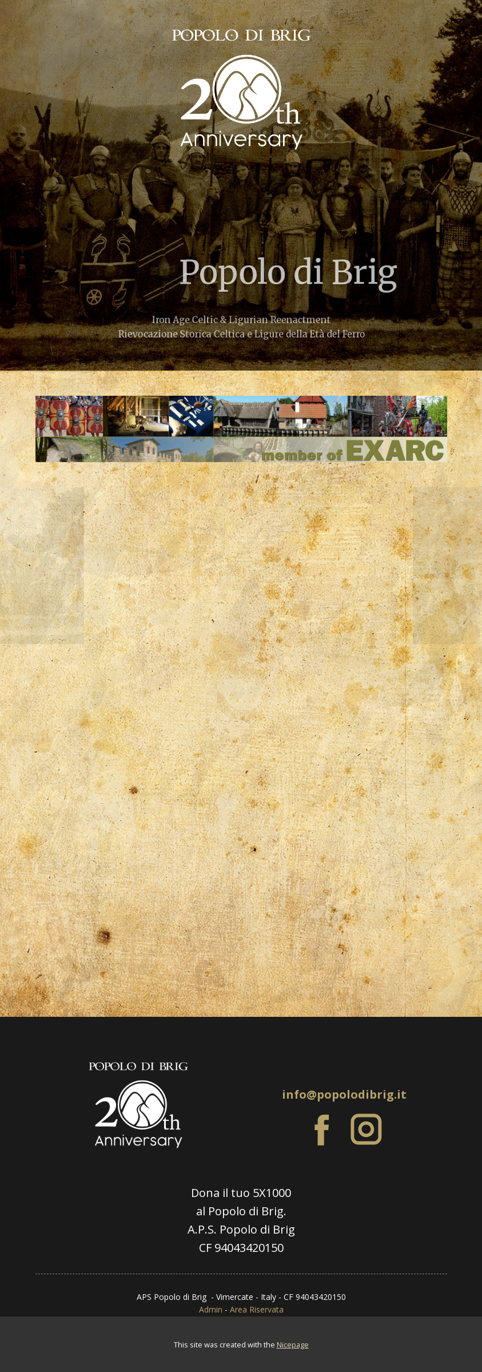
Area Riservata (257, 1309)
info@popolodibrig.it (344, 1094)
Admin (210, 1309)
